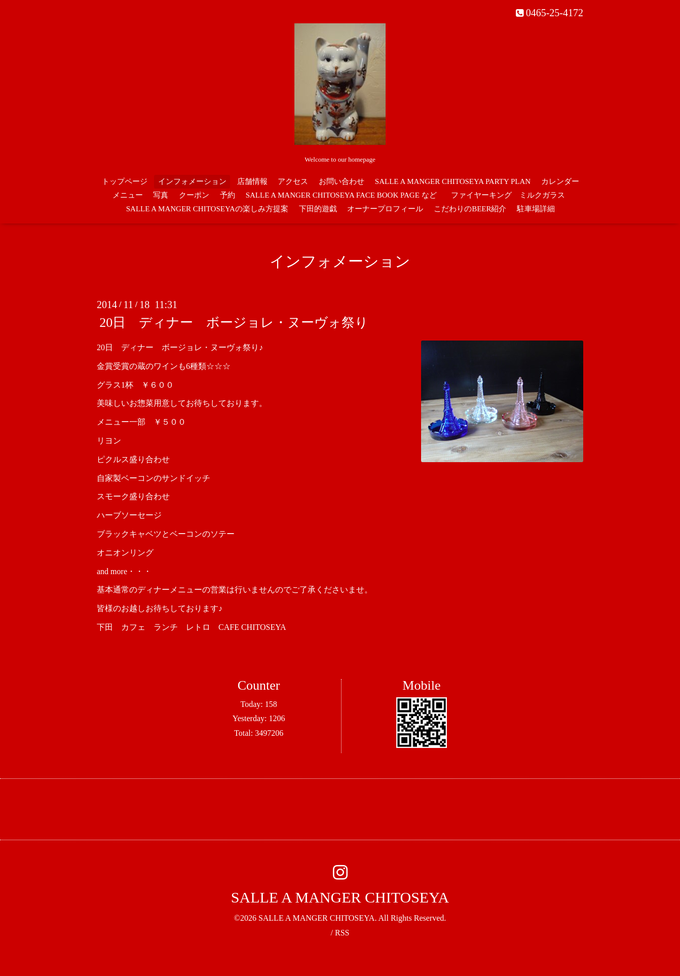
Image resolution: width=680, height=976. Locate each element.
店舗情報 (252, 181)
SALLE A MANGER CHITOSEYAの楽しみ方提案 (207, 209)
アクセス (293, 181)
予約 (227, 195)
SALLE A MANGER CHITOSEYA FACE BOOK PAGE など (341, 195)
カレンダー (560, 181)
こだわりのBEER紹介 (470, 209)
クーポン (194, 195)
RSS (342, 932)
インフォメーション (192, 181)
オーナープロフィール (385, 209)
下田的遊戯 (318, 209)
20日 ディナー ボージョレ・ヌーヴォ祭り (233, 322)
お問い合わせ (341, 181)
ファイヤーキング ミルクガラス (512, 195)
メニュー (127, 195)
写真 (160, 195)
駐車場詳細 (536, 209)
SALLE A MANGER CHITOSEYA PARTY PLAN (453, 181)
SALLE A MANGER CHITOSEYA (340, 897)
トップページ (124, 181)
